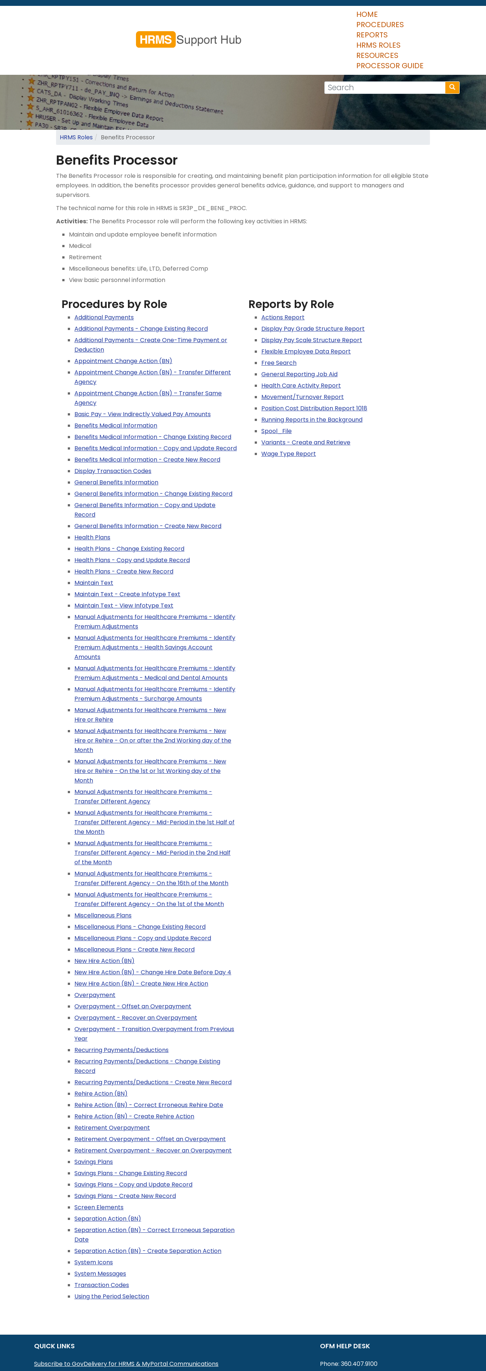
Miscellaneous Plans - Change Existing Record (140, 883)
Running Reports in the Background (311, 376)
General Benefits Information (116, 439)
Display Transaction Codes (112, 428)
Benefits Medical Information (115, 382)
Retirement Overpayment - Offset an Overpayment (150, 1096)
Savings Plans (93, 1118)
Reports (252, 18)
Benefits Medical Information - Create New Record (147, 416)
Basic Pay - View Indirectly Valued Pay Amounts (142, 371)
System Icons (93, 1219)
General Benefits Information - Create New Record (147, 483)
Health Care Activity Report (301, 342)
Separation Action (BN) (107, 1175)
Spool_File (276, 388)
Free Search (279, 319)
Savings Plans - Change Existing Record (130, 1130)
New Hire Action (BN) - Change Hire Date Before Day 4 (152, 929)
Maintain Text (93, 539)
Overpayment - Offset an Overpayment (132, 963)
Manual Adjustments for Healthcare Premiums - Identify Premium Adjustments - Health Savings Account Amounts (154, 604)
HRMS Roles (300, 18)
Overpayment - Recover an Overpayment (135, 974)
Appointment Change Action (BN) (123, 318)
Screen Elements (99, 1164)
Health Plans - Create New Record (123, 528)
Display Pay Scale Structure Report (311, 297)
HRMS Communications (67, 1339)
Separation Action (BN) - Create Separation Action (147, 1207)
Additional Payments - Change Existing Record (141, 285)
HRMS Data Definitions (65, 1349)
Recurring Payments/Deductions (121, 1006)
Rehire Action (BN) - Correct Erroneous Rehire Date (148, 1061)
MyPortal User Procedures (72, 1330)
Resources (353, 18)
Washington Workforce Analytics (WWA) (93, 1358)
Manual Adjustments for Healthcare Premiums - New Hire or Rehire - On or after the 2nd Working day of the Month (152, 697)
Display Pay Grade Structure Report (313, 285)
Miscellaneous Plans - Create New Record (134, 906)
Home (159, 18)
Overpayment (94, 951)
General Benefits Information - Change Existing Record (153, 450)
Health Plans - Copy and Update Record (132, 517)
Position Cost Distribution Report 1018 (314, 365)
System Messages (100, 1230)
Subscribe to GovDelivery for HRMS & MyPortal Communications (126, 1320)
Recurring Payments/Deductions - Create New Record (153, 1039)
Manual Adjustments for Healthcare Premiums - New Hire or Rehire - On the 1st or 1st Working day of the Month (150, 727)
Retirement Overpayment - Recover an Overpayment (153, 1107)
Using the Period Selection (111, 1253)
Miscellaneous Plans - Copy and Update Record (142, 895)
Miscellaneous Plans (103, 872)
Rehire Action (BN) (101, 1050)
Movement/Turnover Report (302, 353)
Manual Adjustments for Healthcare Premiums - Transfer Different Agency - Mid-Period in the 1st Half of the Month (154, 779)
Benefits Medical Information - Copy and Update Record (155, 405)
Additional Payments (104, 274)
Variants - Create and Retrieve (305, 399)
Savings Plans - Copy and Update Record (133, 1141)
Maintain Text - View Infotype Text (123, 562)
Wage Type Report (288, 410)
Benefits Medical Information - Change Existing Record (152, 393)
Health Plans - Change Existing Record (129, 505)
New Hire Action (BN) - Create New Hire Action (141, 940)
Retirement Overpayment (112, 1084)
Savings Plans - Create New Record (125, 1152)
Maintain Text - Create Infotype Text (127, 551)
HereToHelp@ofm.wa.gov (374, 1330)
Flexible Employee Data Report (306, 308)
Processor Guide (417, 18)
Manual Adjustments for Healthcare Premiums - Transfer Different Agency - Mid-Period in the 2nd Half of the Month (152, 809)
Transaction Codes (101, 1242)
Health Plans (92, 494)
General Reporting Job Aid (299, 331)
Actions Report (283, 274)
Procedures (203, 18)
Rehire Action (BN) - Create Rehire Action (134, 1073)
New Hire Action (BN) (104, 917)
